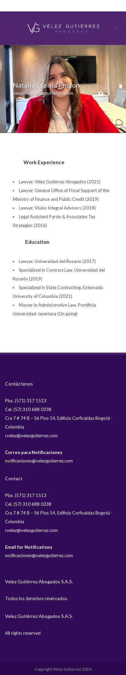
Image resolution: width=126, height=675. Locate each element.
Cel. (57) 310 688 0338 (28, 409)
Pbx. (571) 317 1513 (25, 400)
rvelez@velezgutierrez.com (31, 435)
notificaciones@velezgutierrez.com (39, 460)
